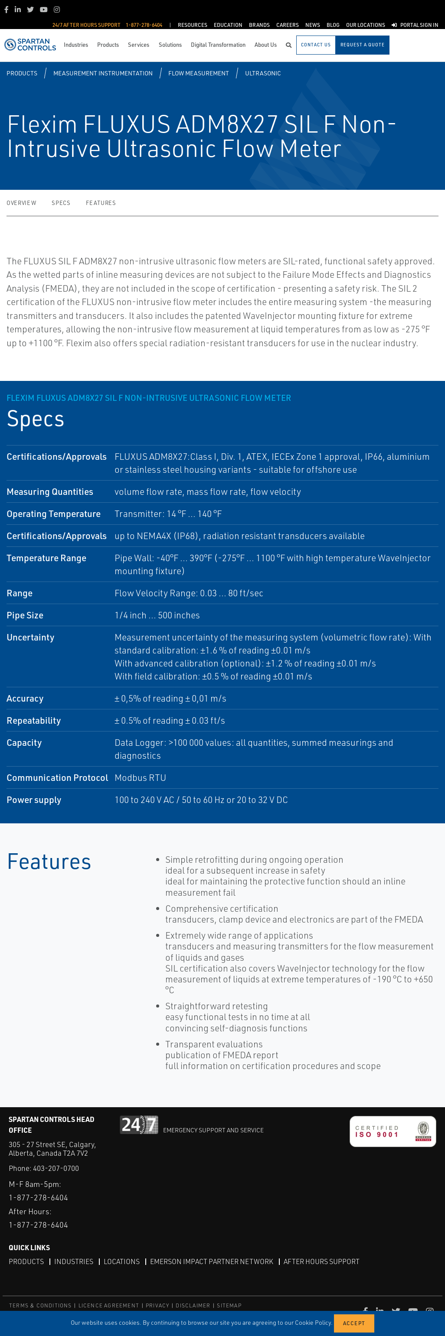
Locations (122, 1261)
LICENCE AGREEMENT (109, 1305)
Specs (61, 202)
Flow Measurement (198, 73)
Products (22, 73)
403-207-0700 (56, 1168)
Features (101, 202)
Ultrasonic (263, 73)
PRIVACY (157, 1305)
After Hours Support (322, 1261)
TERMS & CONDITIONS (40, 1305)
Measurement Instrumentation (103, 73)
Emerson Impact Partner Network (211, 1261)
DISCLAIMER (193, 1305)
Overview (21, 202)
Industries (73, 1261)
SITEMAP (229, 1305)
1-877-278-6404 (38, 1197)
